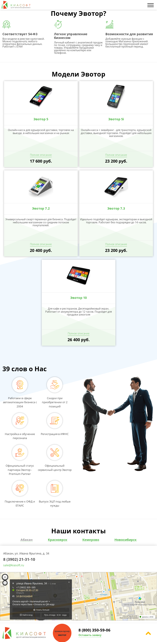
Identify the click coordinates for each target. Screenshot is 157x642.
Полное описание (41, 155)
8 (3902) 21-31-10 (19, 559)
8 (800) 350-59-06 (94, 630)
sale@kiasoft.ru (13, 565)
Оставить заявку (89, 635)
